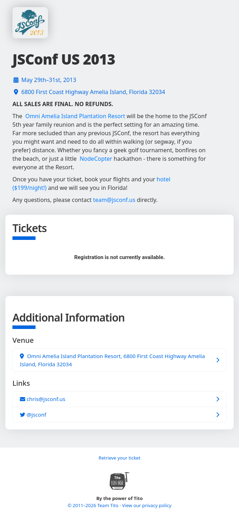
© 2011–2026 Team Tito (93, 505)
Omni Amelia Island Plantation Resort (75, 116)
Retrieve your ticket (120, 458)
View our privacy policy (147, 505)
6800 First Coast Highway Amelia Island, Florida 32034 (93, 92)
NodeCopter (96, 159)
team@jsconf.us (114, 200)
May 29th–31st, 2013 (48, 80)
